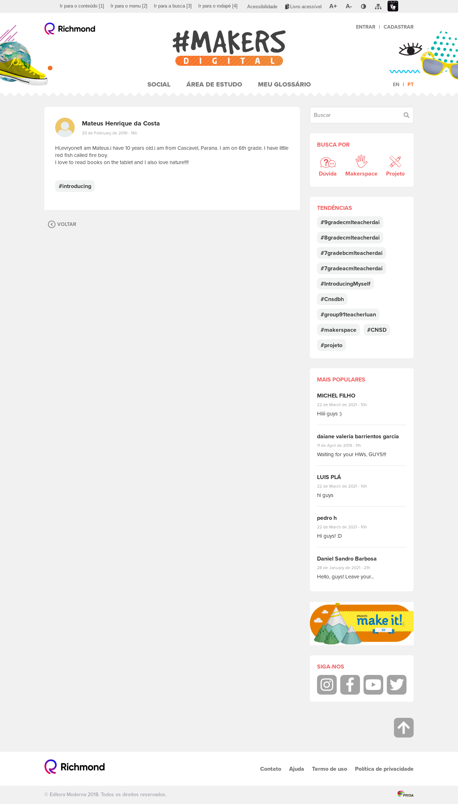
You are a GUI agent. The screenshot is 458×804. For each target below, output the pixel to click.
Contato (270, 769)
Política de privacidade (384, 769)
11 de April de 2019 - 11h (344, 445)
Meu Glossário (284, 84)
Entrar (365, 27)
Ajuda (296, 769)
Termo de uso (329, 769)
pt (411, 84)
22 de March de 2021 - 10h (348, 404)
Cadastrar (399, 27)
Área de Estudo (214, 84)
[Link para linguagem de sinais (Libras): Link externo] (393, 6)
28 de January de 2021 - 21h (349, 567)
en (396, 84)
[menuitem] (82, 6)
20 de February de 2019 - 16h (109, 133)
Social (159, 84)
